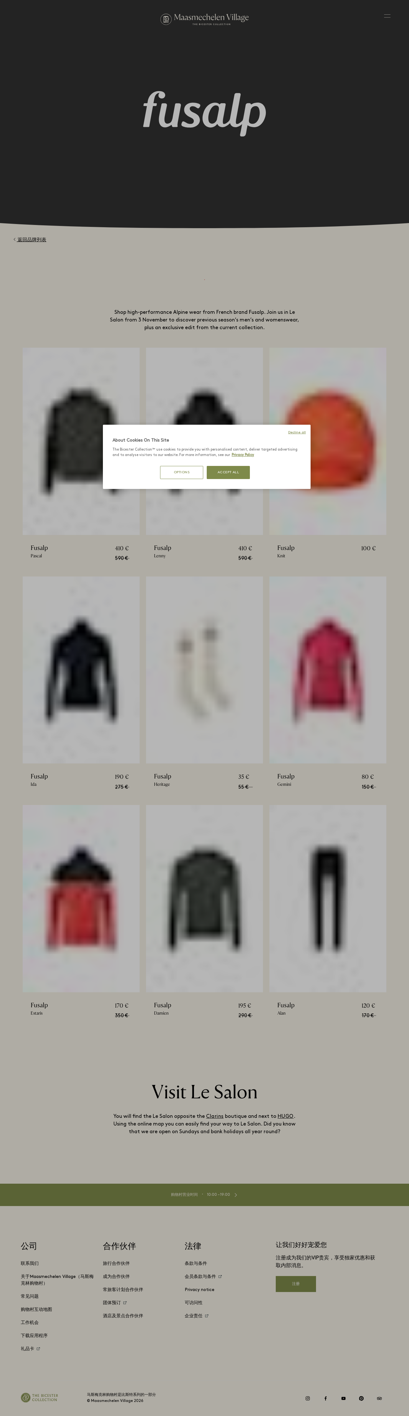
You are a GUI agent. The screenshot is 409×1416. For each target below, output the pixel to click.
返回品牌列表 (29, 240)
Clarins (215, 1116)
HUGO (286, 1116)
